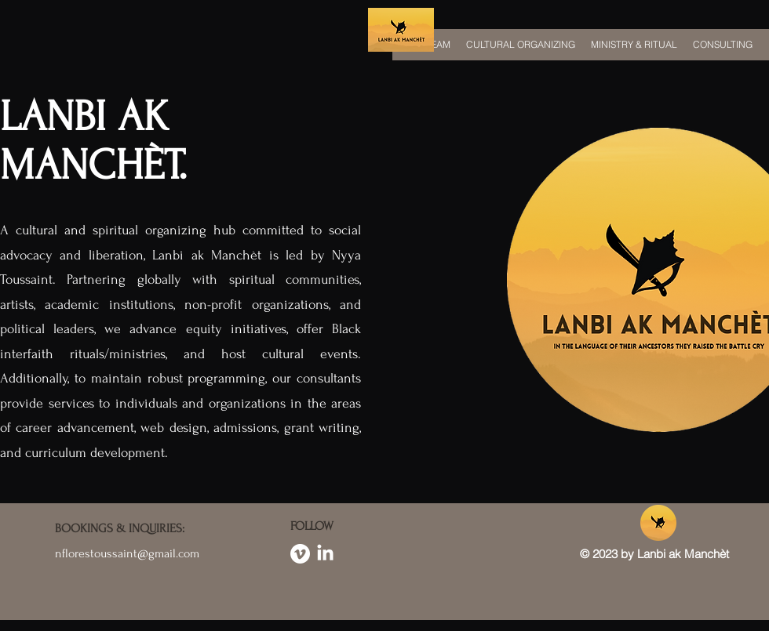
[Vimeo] (300, 554)
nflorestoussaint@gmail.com (127, 553)
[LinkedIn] (325, 554)
